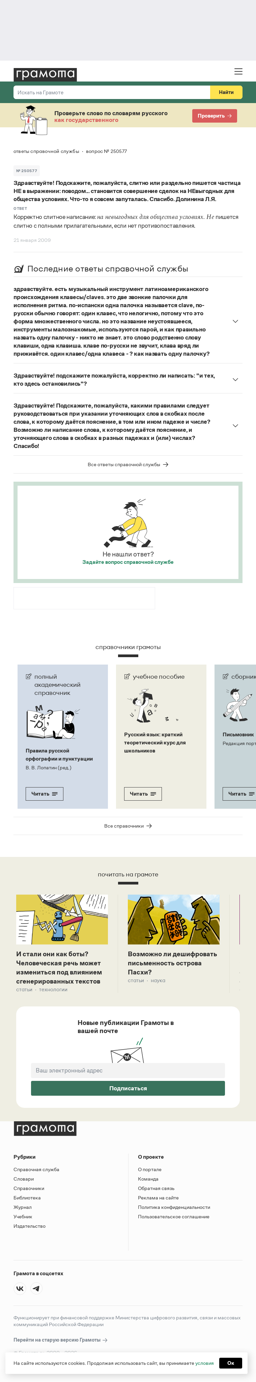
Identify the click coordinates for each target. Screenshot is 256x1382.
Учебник (22, 1216)
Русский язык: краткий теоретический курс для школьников (155, 742)
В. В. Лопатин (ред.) (49, 767)
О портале (150, 1169)
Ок (230, 1363)
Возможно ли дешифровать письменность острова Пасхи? (172, 963)
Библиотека (27, 1197)
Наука (158, 980)
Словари (23, 1179)
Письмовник (238, 734)
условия (204, 1363)
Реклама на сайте (158, 1197)
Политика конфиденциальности (174, 1207)
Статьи (24, 989)
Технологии (53, 989)
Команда (148, 1179)
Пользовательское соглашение (173, 1216)
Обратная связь (156, 1188)
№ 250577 (26, 171)
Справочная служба (36, 1169)
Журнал (22, 1207)
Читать (44, 794)
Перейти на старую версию (60, 1340)
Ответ (20, 208)
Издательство (29, 1226)
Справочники (28, 1188)
